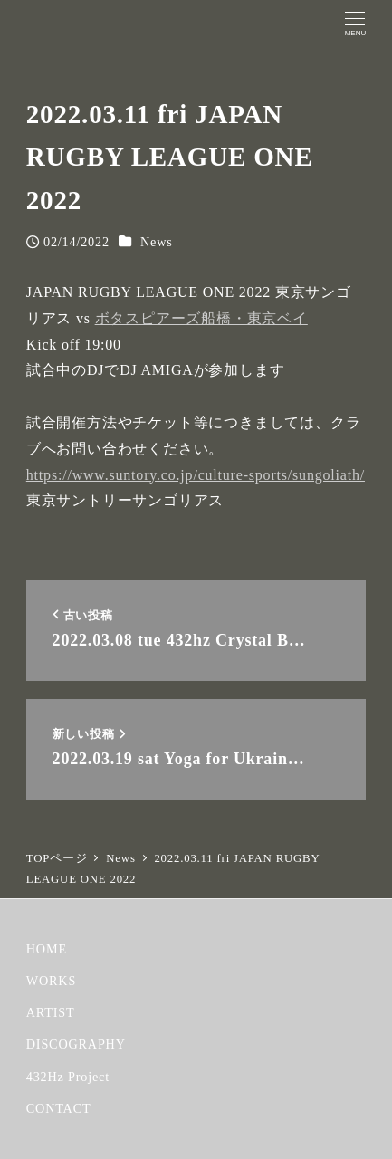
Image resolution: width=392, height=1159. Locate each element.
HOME (46, 949)
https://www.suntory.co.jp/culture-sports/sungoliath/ (195, 475)
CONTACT (58, 1108)
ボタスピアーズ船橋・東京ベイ (201, 318)
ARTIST (50, 1012)
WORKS (51, 980)
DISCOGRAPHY (76, 1044)
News (156, 242)
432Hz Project (68, 1076)
